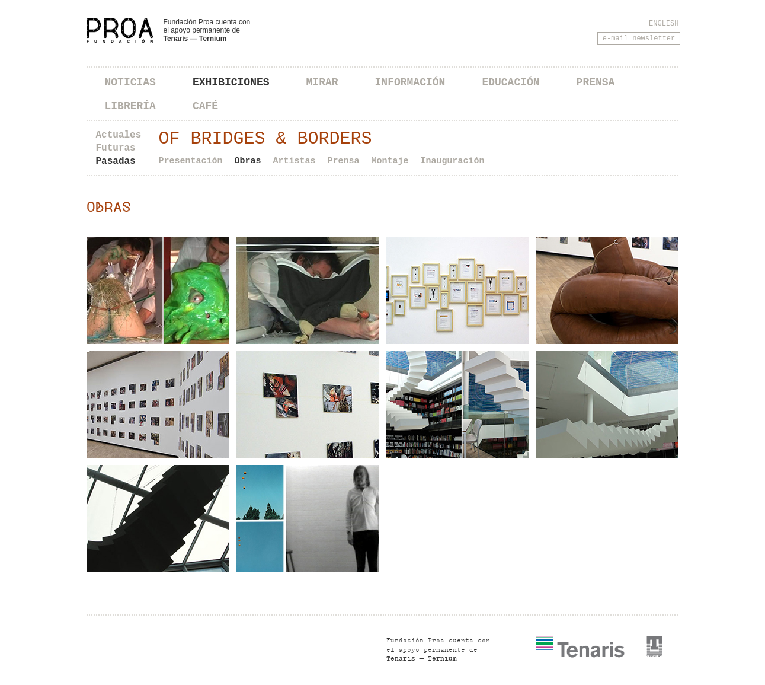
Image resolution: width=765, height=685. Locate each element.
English (663, 24)
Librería (130, 106)
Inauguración (453, 161)
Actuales (119, 135)
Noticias (130, 82)
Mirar (322, 82)
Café (205, 106)
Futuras (116, 148)
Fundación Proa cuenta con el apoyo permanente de (207, 30)
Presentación (191, 161)
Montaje (390, 161)
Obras (248, 161)
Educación (510, 82)
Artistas (294, 161)
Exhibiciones (231, 82)
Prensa (596, 82)
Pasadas (116, 161)
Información (410, 82)
